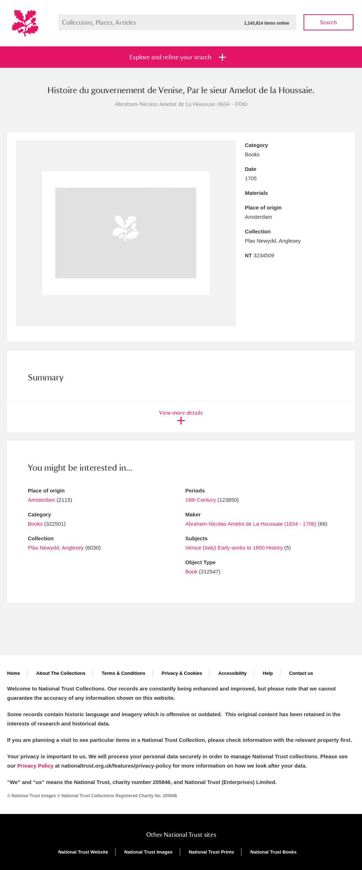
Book (191, 571)
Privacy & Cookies (182, 673)
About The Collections (61, 673)
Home (13, 673)
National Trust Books (273, 852)
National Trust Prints (211, 852)
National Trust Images (148, 852)
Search (328, 22)
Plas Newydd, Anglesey (56, 548)
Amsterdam (41, 500)
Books (35, 524)
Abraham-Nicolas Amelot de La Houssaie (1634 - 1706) (251, 524)
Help (268, 673)
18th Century (200, 500)
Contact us (301, 673)
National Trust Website (83, 852)
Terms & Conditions (124, 673)
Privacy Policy (35, 766)
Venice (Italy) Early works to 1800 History (234, 548)
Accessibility (232, 673)
